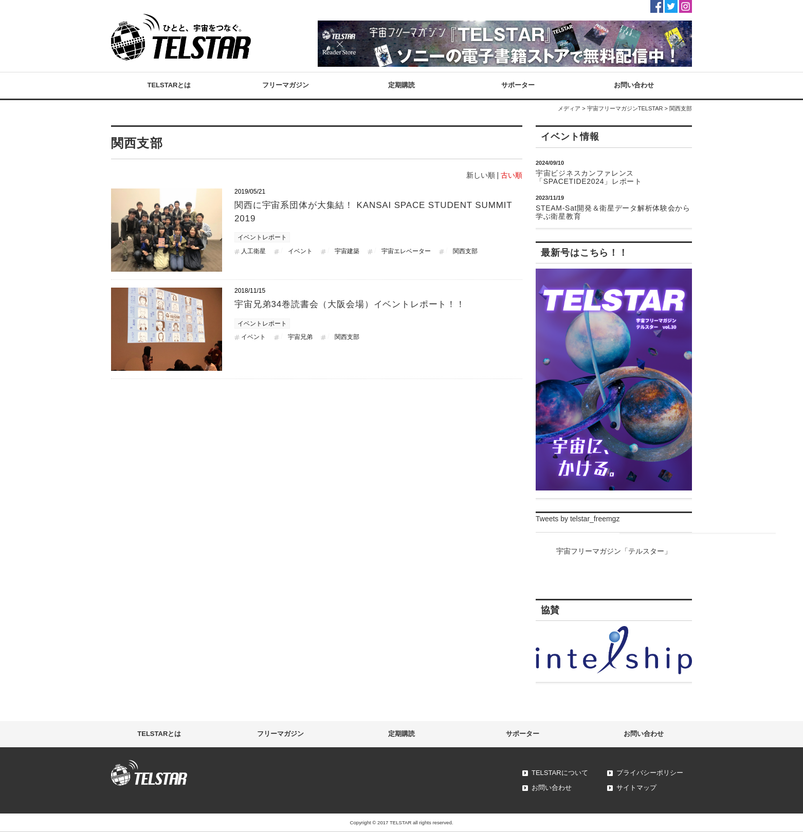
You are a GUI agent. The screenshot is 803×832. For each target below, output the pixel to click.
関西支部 (465, 251)
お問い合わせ (634, 85)
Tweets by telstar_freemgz (577, 519)
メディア (569, 108)
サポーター (518, 85)
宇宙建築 (347, 251)
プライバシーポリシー (649, 773)
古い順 (511, 175)
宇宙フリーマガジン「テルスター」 (613, 551)
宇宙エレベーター (406, 251)
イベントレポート (262, 237)
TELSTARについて (560, 773)
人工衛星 (253, 251)
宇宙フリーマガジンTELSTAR (625, 108)
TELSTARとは (169, 85)
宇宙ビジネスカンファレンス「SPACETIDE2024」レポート (589, 177)
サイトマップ (636, 787)
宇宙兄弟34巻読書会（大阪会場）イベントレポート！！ (349, 304)
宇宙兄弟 (300, 337)
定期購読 (401, 85)
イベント (300, 251)
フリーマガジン (285, 85)
